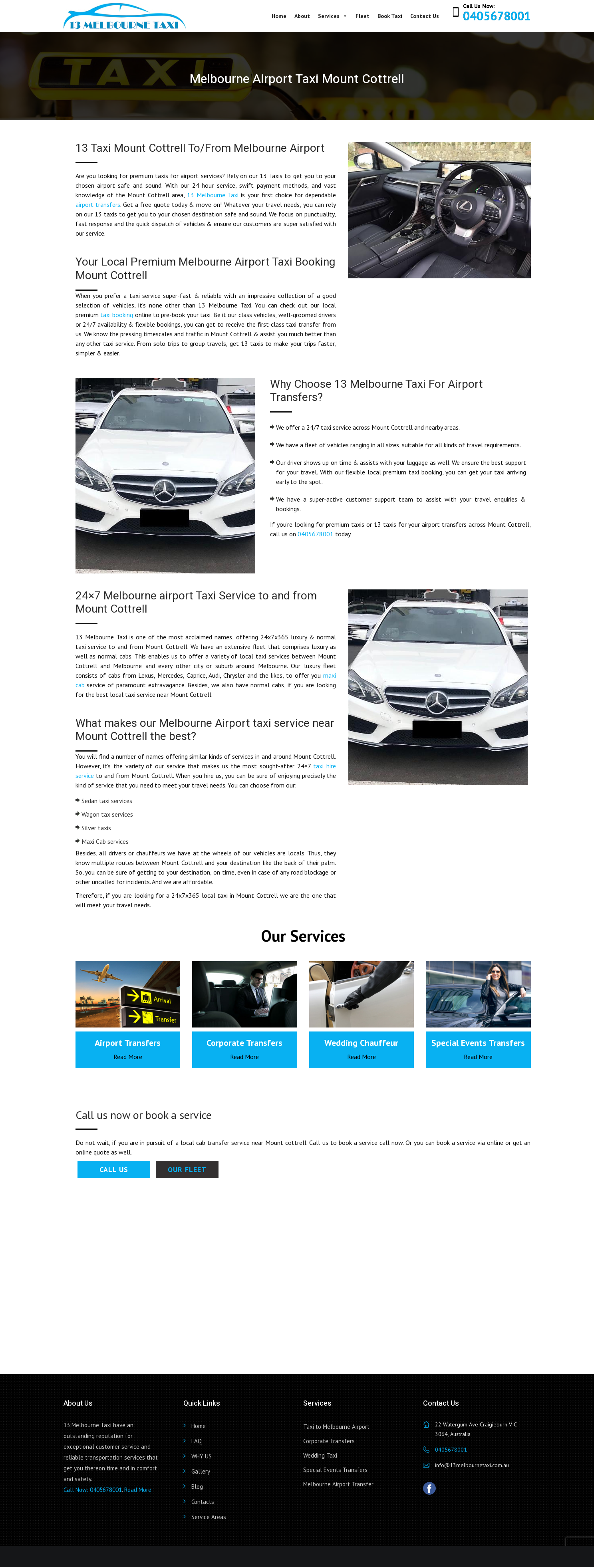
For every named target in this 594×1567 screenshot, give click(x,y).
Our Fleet (187, 1169)
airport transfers (97, 204)
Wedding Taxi (320, 1455)
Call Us (113, 1169)
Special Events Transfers (335, 1470)
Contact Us (424, 16)
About (302, 16)
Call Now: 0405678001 (93, 1490)
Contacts (202, 1502)
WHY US (201, 1456)
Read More (127, 1057)
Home (279, 16)
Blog (197, 1486)
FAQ (196, 1441)
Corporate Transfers (329, 1441)
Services (333, 16)
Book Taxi (389, 16)
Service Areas (208, 1517)
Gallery (200, 1471)
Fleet (363, 16)
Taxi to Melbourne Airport (336, 1426)
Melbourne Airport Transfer (338, 1484)
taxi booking (116, 315)
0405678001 (497, 16)
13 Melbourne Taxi (212, 195)
